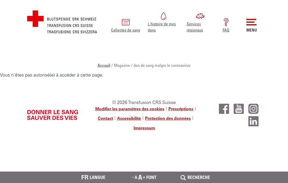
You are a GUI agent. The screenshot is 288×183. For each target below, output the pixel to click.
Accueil (104, 65)
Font (144, 177)
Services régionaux (196, 22)
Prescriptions (180, 108)
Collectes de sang (125, 25)
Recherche (195, 177)
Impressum (144, 127)
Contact (105, 118)
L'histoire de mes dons (162, 22)
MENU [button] (251, 25)
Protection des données (168, 118)
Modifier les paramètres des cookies (129, 108)
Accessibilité (129, 118)
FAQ (226, 25)
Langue (93, 177)
